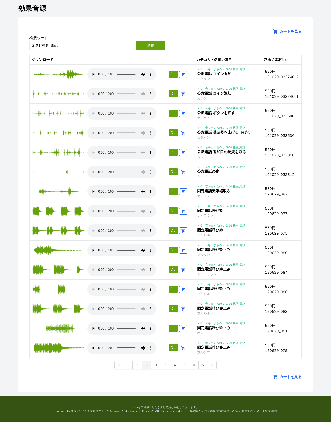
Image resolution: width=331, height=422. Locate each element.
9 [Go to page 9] (203, 365)
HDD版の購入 (192, 411)
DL (173, 74)
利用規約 (247, 411)
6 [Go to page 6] (175, 365)
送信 (150, 45)
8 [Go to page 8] (194, 365)
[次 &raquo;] (212, 365)
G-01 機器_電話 (235, 69)
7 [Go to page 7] (184, 365)
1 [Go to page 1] (128, 365)
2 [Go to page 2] (137, 365)
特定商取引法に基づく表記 (221, 411)
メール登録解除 (266, 411)
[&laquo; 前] (118, 365)
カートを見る (286, 31)
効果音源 (32, 8)
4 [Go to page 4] (156, 365)
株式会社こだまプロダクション (90, 411)
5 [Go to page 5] (165, 365)
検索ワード (38, 37)
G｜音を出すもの (211, 69)
